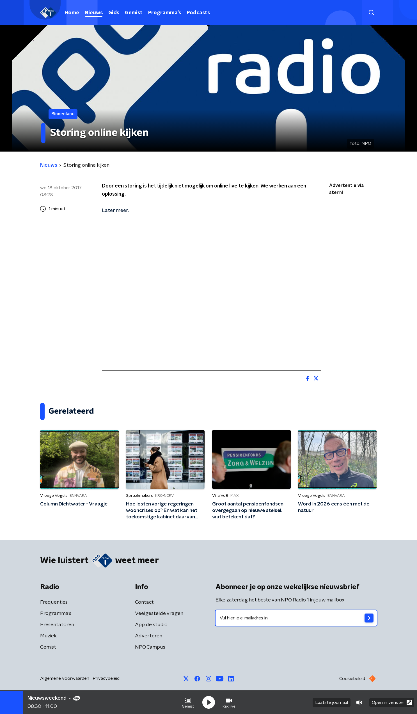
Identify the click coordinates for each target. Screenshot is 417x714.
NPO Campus (150, 647)
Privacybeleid (106, 678)
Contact (144, 602)
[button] (188, 702)
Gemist (134, 12)
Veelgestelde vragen (159, 613)
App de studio (151, 624)
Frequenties (54, 602)
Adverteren (148, 636)
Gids (113, 12)
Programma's (164, 12)
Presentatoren (57, 624)
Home (72, 12)
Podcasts (198, 12)
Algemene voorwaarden (64, 678)
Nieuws (94, 12)
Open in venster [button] (392, 702)
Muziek (48, 636)
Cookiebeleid (352, 678)
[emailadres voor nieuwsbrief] (296, 618)
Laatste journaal (331, 702)
